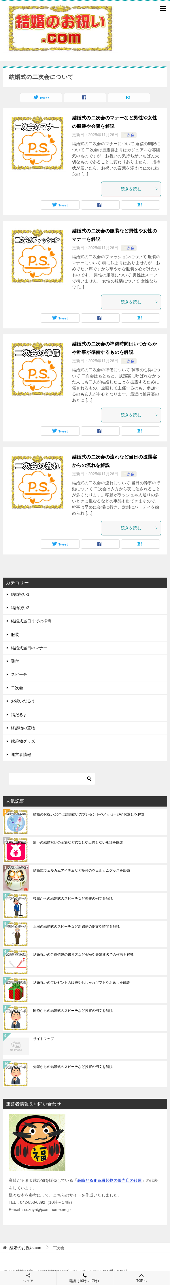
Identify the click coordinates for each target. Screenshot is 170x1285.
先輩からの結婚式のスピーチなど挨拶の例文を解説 (73, 1067)
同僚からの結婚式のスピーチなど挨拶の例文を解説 (73, 1011)
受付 (15, 661)
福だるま (19, 714)
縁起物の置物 (23, 728)
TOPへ (141, 1278)
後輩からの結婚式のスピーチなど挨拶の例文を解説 (73, 898)
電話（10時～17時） (85, 1278)
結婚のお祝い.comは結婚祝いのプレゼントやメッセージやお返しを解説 (88, 814)
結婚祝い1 (20, 594)
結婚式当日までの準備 (31, 621)
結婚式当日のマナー (29, 648)
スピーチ (19, 674)
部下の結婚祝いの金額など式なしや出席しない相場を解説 (78, 842)
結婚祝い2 (20, 607)
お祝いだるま (23, 701)
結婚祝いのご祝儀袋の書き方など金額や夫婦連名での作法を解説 (83, 955)
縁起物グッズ (23, 741)
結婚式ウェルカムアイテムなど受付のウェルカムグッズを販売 (81, 870)
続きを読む (139, 188)
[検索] (52, 779)
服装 (15, 634)
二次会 (129, 135)
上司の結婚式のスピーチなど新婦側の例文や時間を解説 (76, 927)
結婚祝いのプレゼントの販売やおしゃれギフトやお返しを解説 (81, 983)
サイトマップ (43, 1039)
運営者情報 (21, 754)
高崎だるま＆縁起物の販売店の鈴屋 (109, 1180)
